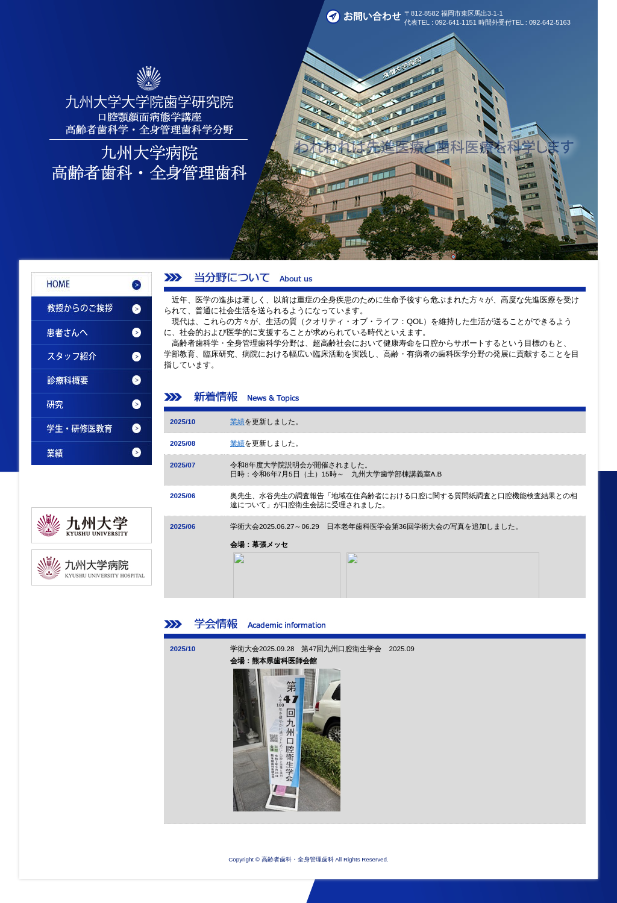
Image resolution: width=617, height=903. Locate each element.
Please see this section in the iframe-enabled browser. (375, 504)
